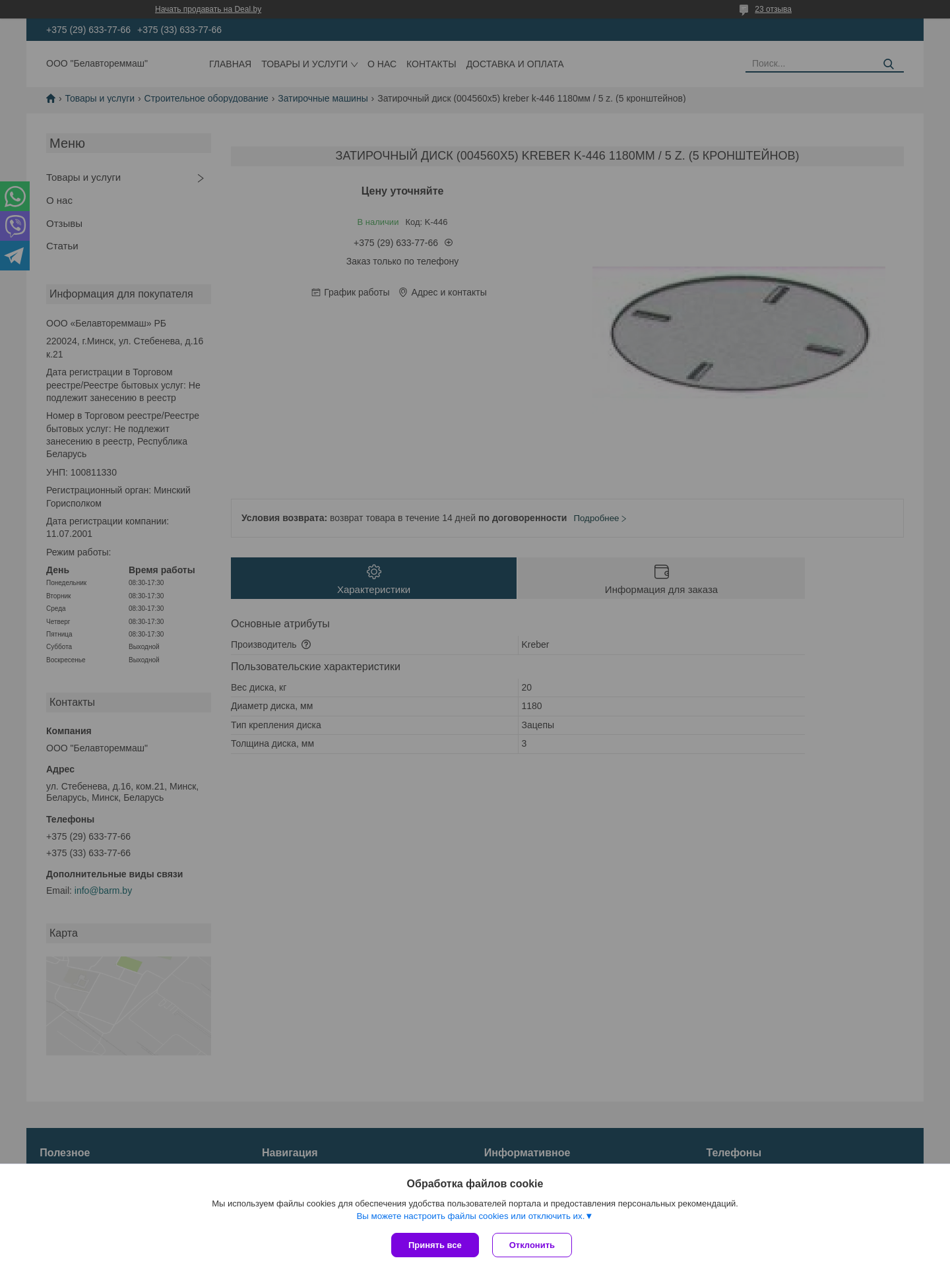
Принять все (435, 1245)
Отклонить (532, 1245)
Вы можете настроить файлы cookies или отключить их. (470, 1216)
